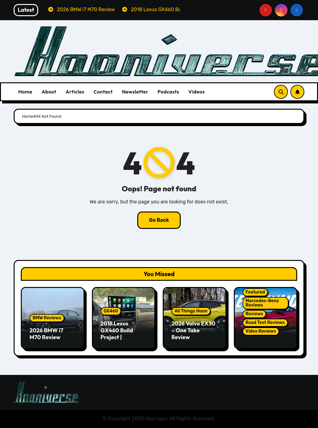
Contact (103, 92)
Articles (75, 92)
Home (25, 92)
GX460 (111, 311)
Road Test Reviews (265, 322)
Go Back (159, 220)
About (49, 92)
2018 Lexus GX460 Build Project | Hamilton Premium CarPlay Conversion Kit (123, 340)
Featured (255, 292)
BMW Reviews (47, 318)
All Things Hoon (191, 311)
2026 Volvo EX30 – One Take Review (193, 330)
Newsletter (135, 92)
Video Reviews (261, 331)
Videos (197, 92)
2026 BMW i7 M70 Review (46, 334)
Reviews (254, 313)
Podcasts (168, 92)
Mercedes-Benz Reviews (262, 303)
